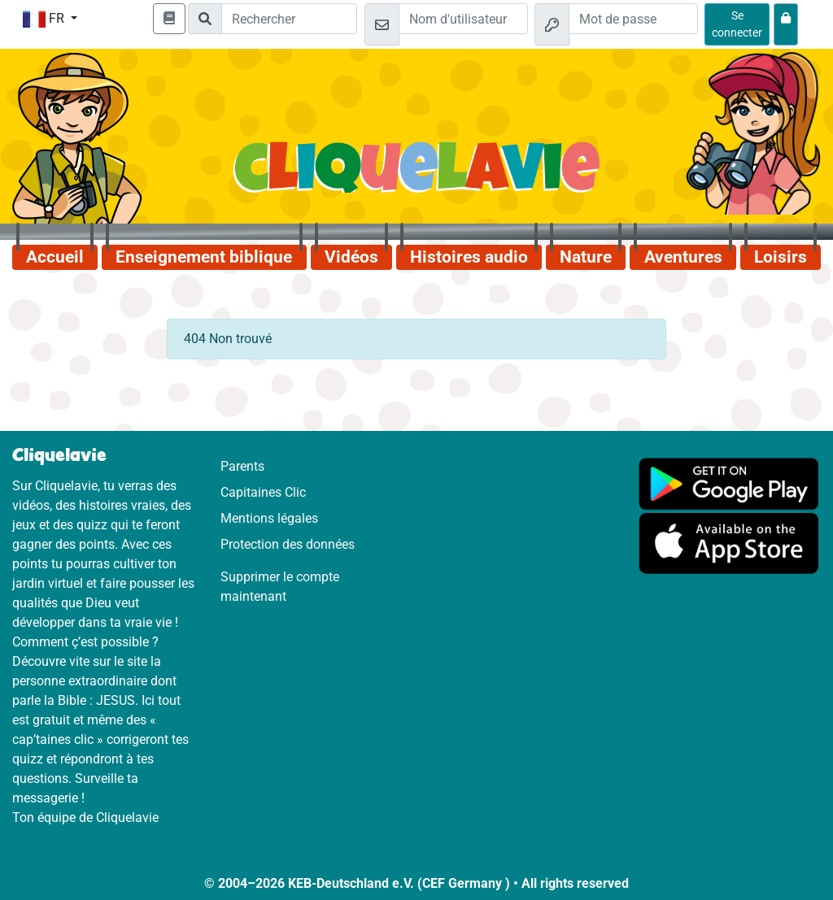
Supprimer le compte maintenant (279, 586)
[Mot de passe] (633, 18)
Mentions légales (269, 518)
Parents (242, 466)
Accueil (55, 257)
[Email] (463, 18)
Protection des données (287, 544)
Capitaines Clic (263, 492)
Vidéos (351, 257)
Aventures (683, 257)
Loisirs (780, 257)
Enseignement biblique (204, 257)
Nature (586, 257)
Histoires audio (469, 257)
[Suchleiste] (289, 18)
